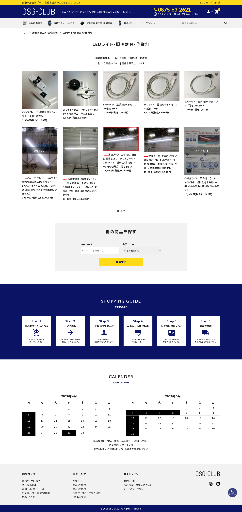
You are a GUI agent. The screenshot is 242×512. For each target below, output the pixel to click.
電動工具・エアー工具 (33, 489)
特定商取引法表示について (138, 485)
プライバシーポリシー (135, 489)
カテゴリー (128, 244)
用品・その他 (28, 496)
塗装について (80, 489)
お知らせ (77, 481)
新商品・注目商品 (31, 481)
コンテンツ (146, 23)
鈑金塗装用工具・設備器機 (36, 492)
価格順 (133, 57)
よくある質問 (79, 496)
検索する (121, 262)
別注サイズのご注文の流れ (86, 492)
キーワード (86, 244)
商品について (80, 485)
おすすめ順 (121, 57)
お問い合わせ (131, 481)
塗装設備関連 (29, 485)
